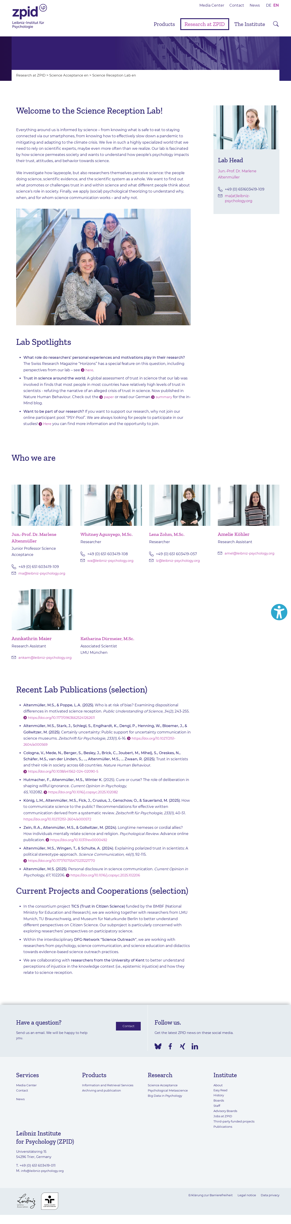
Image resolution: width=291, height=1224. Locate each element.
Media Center (211, 5)
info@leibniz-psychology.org (44, 1176)
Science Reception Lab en (122, 75)
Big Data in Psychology (167, 1101)
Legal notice (244, 1200)
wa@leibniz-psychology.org (112, 560)
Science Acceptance (164, 1090)
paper (109, 397)
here (89, 370)
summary (165, 397)
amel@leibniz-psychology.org (251, 553)
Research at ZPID (205, 24)
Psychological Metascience (170, 1096)
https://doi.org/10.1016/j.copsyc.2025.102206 (108, 880)
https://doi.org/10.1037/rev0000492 (81, 845)
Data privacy (269, 1200)
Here (47, 424)
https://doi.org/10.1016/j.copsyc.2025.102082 (86, 797)
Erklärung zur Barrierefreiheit (204, 1200)
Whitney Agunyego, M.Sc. (108, 534)
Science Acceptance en (72, 75)
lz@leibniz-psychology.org (179, 560)
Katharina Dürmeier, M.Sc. (110, 638)
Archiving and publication (103, 1096)
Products (164, 24)
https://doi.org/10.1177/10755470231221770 (64, 865)
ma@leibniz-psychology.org (43, 573)
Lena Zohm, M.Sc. (168, 534)
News (255, 5)
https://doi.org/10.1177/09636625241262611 (65, 722)
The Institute (249, 24)
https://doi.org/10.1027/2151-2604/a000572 (60, 824)
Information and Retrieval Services (110, 1090)
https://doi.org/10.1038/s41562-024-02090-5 (66, 776)
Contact (236, 5)
